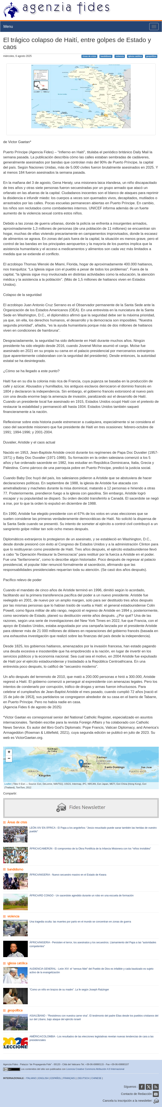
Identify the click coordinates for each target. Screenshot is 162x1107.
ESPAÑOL (55, 1078)
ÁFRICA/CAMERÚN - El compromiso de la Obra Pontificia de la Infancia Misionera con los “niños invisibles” (90, 848)
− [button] (9, 759)
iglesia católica (135, 56)
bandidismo (106, 56)
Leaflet (7, 784)
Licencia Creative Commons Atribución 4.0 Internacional (95, 1069)
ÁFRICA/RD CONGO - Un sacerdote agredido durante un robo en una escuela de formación (81, 895)
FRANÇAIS (69, 1078)
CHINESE (96, 1078)
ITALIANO (31, 1078)
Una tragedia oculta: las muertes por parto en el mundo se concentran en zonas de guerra (80, 921)
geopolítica (151, 56)
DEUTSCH (83, 1078)
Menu (8, 26)
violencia (120, 56)
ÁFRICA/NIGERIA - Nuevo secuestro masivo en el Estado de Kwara (67, 874)
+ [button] (9, 752)
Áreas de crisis (89, 56)
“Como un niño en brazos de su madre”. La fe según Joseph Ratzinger (69, 989)
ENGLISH (43, 1078)
